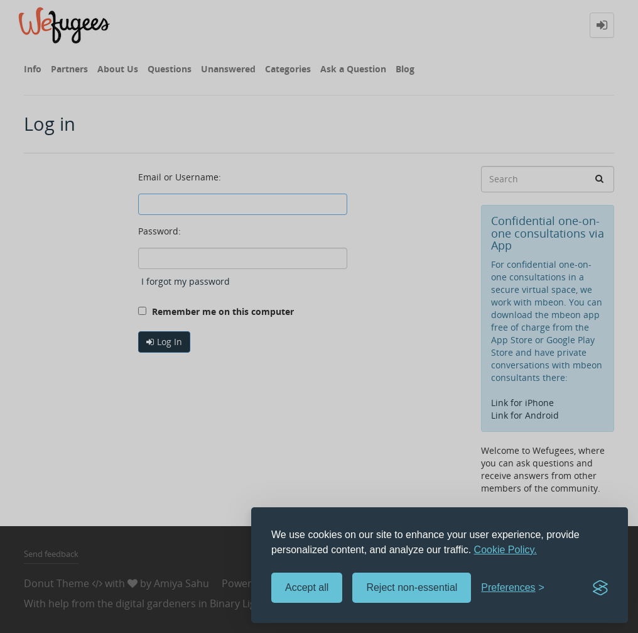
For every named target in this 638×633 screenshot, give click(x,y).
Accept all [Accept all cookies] (306, 587)
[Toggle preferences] (512, 588)
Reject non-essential (411, 587)
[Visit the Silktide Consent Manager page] (600, 587)
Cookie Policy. (505, 549)
